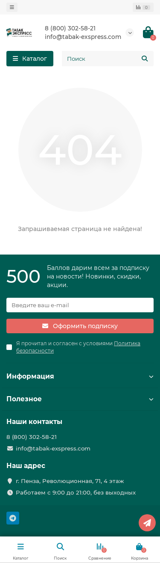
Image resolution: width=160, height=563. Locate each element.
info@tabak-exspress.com (83, 36)
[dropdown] (11, 7)
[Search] (108, 58)
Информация (80, 376)
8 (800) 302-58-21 (70, 28)
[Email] (80, 305)
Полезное (80, 399)
